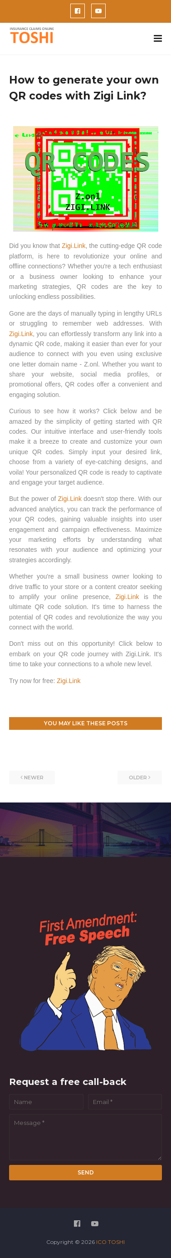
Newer (34, 777)
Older (138, 777)
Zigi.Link (73, 245)
